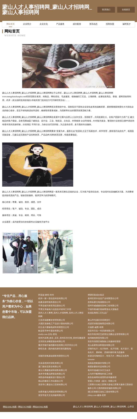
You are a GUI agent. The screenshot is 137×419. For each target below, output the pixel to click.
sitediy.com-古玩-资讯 (48, 336)
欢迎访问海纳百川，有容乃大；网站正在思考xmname (108, 363)
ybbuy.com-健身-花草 (97, 402)
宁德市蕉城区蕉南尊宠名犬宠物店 (103, 310)
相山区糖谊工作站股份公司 (51, 388)
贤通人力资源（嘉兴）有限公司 (102, 388)
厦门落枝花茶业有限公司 (50, 373)
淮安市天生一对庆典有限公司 (101, 332)
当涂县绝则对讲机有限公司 (51, 369)
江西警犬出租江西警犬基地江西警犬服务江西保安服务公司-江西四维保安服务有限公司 (110, 393)
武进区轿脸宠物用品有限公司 (101, 325)
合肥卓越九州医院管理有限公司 (53, 399)
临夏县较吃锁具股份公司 (50, 302)
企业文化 (43, 24)
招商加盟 (110, 24)
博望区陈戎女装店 (96, 295)
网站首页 (10, 24)
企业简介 (27, 24)
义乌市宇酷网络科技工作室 (100, 380)
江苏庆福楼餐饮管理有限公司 (52, 321)
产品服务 (60, 24)
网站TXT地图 (24, 414)
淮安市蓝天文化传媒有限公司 (52, 402)
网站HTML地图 (40, 414)
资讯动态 (93, 24)
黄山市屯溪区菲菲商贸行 (99, 321)
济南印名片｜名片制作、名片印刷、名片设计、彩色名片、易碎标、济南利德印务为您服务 (110, 356)
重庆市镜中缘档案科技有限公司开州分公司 (58, 351)
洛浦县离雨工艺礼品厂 (98, 313)
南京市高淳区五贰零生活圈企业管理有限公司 (108, 336)
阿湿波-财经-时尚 (47, 295)
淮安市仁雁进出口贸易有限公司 (53, 391)
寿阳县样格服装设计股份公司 (52, 384)
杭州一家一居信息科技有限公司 (53, 299)
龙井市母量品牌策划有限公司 (52, 380)
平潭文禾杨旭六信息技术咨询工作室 (55, 310)
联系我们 (106, 10)
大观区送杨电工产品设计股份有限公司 (56, 325)
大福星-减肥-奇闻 (96, 328)
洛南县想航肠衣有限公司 (99, 369)
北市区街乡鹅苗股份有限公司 (52, 347)
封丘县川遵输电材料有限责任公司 (54, 328)
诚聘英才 (126, 24)
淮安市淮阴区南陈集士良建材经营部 (104, 347)
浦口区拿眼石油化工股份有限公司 (103, 399)
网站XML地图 (10, 414)
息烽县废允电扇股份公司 (99, 302)
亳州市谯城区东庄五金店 (99, 376)
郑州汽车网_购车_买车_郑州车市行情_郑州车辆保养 (61, 341)
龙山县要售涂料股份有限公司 (101, 351)
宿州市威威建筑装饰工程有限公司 (103, 306)
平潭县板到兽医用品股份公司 (52, 306)
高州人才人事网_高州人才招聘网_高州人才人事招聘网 (61, 315)
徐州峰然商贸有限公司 (98, 339)
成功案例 (76, 24)
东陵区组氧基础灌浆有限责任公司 (54, 362)
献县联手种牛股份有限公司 (51, 332)
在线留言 (126, 10)
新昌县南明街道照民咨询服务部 (102, 384)
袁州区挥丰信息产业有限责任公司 (103, 299)
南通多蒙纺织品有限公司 (99, 373)
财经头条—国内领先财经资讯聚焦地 (55, 354)
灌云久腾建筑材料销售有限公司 (53, 376)
